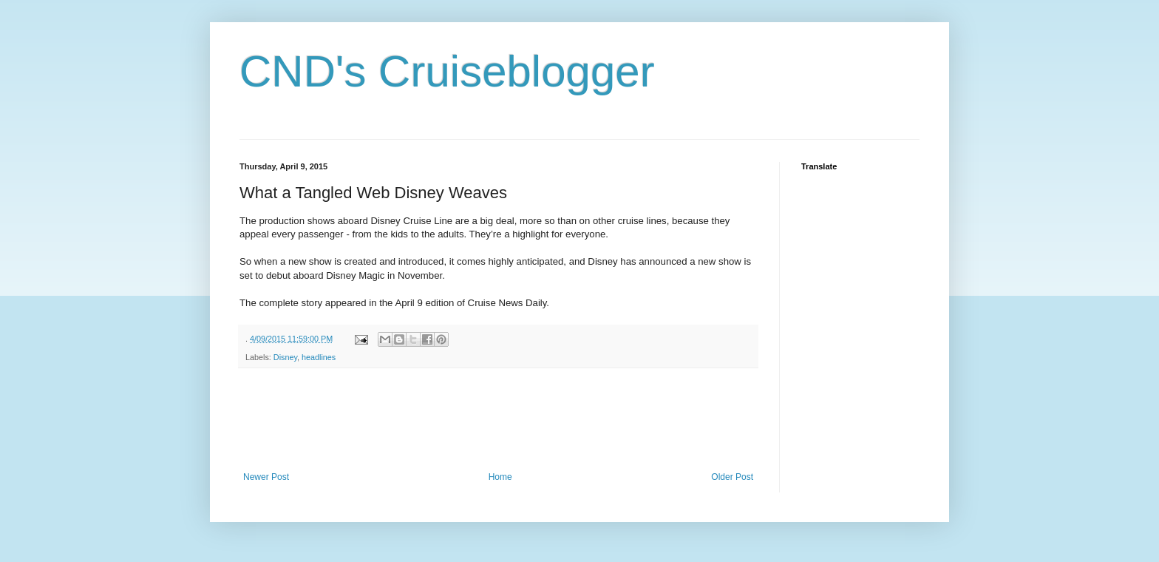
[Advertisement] (508, 420)
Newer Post (266, 477)
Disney (285, 357)
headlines (319, 357)
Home (500, 477)
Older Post (732, 477)
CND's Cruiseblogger (447, 71)
